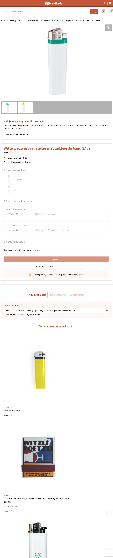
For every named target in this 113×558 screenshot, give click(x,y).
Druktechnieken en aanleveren (71, 503)
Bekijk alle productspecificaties (18, 162)
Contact (4, 521)
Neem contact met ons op (17, 134)
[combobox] (46, 11)
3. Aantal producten (14, 231)
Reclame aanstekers (49, 20)
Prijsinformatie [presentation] (37, 284)
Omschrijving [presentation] (58, 284)
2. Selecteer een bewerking (18, 190)
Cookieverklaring (65, 525)
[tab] (37, 284)
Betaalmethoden (8, 525)
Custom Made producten (68, 499)
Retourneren (6, 529)
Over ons (61, 491)
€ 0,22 (65, 470)
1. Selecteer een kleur (15, 170)
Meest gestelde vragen (67, 495)
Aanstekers (33, 20)
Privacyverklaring (65, 529)
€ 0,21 (10, 463)
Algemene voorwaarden (68, 521)
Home (3, 20)
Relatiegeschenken (17, 20)
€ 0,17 (10, 386)
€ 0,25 (65, 393)
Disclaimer (62, 532)
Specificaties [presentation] (77, 284)
